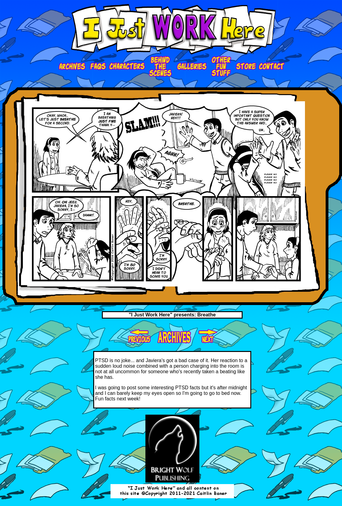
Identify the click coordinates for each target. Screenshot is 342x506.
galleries (191, 66)
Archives (73, 66)
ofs (220, 66)
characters (127, 66)
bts (160, 66)
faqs (98, 66)
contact (271, 66)
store (245, 66)
